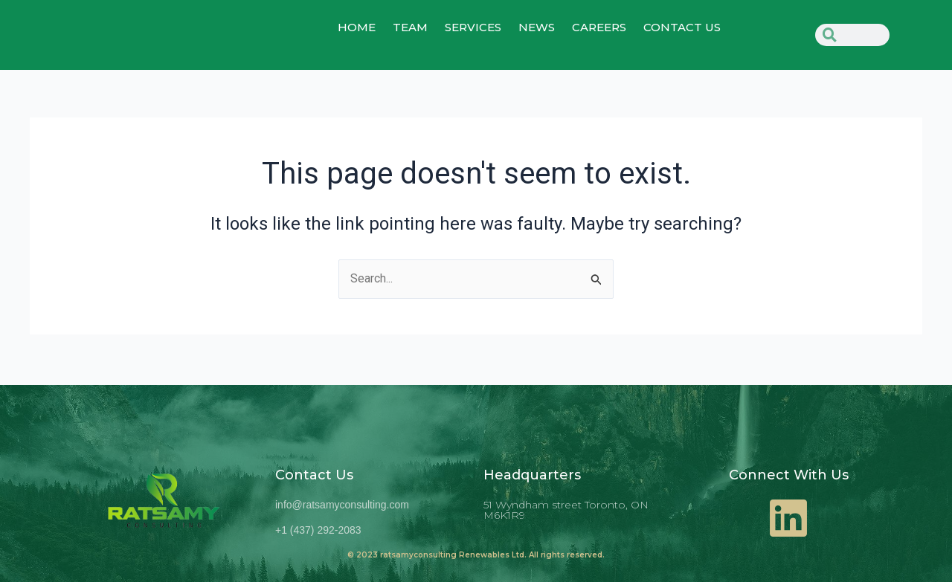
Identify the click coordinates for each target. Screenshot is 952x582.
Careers (599, 29)
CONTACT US (682, 29)
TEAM (410, 29)
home (357, 29)
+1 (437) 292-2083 (318, 530)
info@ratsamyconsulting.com (342, 505)
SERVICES (473, 29)
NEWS (536, 29)
